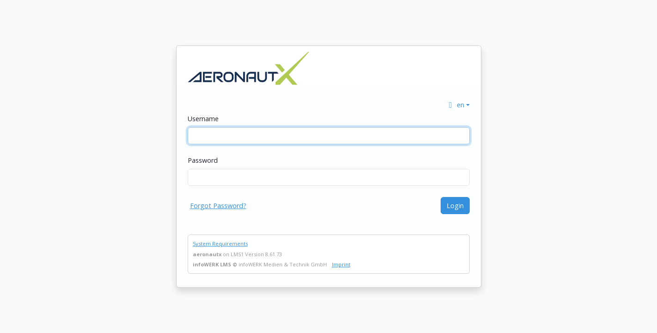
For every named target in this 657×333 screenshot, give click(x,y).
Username (203, 118)
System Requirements (220, 243)
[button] (457, 104)
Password (203, 160)
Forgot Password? (218, 205)
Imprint (341, 264)
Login (455, 205)
